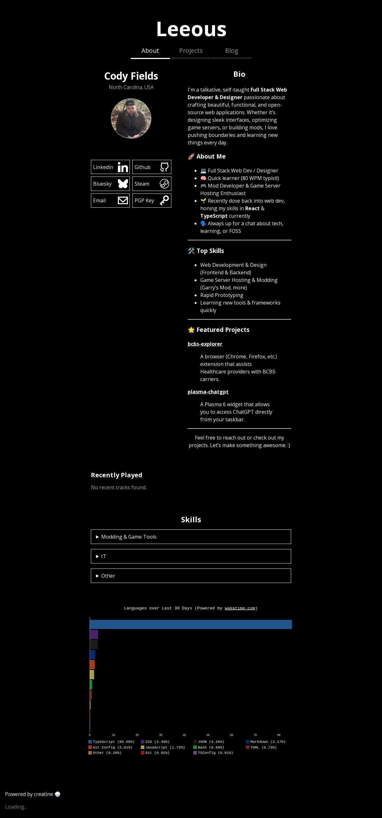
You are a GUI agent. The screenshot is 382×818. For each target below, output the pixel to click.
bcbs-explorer (205, 343)
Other (108, 575)
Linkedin (110, 167)
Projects (190, 50)
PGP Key (152, 200)
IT (103, 556)
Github (152, 167)
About (150, 50)
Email (110, 200)
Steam (152, 184)
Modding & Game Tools (129, 536)
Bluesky (110, 184)
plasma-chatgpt (208, 391)
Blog (231, 50)
